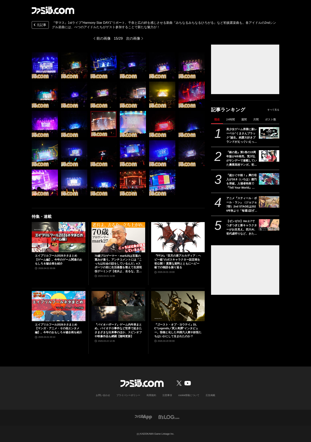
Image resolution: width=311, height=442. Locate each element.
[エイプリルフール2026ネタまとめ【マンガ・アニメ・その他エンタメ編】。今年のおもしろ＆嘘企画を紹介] (58, 306)
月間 (256, 119)
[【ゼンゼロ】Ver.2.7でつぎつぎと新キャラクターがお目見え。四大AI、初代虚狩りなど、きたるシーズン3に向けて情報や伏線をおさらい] (269, 225)
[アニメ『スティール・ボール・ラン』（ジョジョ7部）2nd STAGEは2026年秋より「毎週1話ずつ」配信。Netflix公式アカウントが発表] (269, 202)
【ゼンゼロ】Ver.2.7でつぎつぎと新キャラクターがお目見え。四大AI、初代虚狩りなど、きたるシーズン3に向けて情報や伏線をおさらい (241, 228)
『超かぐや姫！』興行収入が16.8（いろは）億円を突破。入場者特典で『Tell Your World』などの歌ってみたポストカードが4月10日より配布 (241, 182)
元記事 (39, 25)
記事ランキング (228, 109)
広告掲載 (210, 395)
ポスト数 (270, 119)
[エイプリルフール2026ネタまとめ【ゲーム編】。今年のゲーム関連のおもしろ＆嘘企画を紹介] (58, 237)
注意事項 (167, 395)
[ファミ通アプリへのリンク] (143, 416)
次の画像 (133, 38)
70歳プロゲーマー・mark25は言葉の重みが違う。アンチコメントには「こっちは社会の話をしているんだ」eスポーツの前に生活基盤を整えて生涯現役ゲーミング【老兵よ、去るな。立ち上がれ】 (118, 263)
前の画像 (103, 38)
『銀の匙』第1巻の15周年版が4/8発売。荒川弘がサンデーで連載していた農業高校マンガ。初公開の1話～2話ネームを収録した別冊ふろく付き (241, 159)
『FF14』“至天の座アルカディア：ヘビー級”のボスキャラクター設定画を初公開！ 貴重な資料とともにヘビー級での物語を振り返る (177, 261)
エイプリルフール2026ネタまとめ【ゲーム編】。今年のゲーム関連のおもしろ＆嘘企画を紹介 (58, 259)
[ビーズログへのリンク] (168, 416)
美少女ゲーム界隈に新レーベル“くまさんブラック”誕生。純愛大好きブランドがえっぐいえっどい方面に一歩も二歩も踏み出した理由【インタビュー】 (241, 136)
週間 (244, 119)
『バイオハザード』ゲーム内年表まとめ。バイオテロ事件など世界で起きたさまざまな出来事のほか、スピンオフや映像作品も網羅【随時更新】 (118, 330)
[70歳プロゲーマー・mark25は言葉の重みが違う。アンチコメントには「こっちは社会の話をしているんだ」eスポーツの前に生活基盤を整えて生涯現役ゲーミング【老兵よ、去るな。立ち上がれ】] (118, 237)
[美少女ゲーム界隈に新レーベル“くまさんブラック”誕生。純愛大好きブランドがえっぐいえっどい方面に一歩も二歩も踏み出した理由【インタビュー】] (269, 133)
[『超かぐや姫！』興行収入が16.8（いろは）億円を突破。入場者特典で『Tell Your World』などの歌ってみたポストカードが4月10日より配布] (269, 179)
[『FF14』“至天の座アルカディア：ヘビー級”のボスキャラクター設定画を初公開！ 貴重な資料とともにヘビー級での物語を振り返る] (178, 237)
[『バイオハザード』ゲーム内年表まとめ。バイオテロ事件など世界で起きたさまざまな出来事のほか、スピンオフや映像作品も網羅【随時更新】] (118, 306)
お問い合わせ (103, 395)
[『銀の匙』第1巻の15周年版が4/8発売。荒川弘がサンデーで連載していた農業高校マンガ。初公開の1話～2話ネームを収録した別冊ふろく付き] (269, 156)
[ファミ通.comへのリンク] (53, 10)
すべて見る (273, 109)
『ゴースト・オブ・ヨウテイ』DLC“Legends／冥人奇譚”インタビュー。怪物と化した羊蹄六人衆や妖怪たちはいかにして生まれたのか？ (178, 330)
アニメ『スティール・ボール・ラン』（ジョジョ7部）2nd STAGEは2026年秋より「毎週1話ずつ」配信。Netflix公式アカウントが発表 (241, 205)
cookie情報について (189, 395)
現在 (217, 119)
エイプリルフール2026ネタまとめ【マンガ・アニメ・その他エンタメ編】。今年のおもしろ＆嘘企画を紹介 (58, 328)
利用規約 (151, 395)
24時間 (230, 119)
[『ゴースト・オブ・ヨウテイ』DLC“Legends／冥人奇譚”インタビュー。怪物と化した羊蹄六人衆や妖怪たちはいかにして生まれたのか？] (178, 306)
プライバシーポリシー (128, 395)
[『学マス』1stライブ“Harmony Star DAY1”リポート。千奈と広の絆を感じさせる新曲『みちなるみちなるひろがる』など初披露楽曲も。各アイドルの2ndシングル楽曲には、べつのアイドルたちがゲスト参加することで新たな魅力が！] (45, 65)
